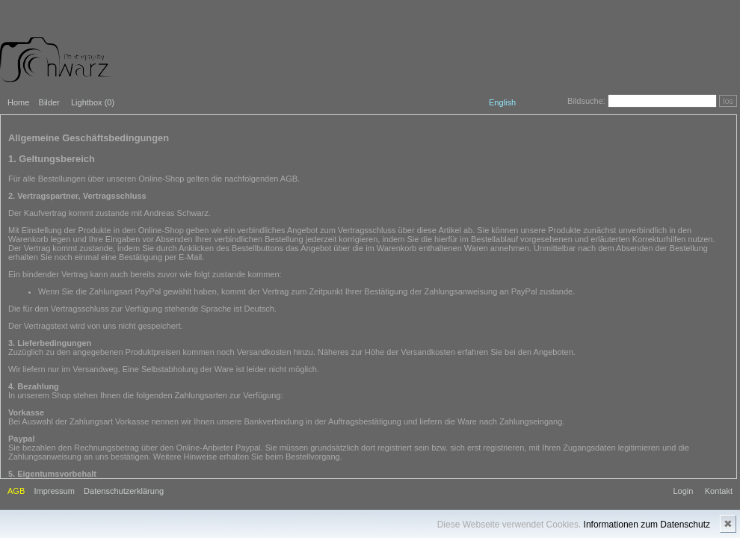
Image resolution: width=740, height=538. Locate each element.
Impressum (54, 490)
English (502, 102)
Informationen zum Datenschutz (647, 524)
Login (683, 490)
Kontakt (719, 490)
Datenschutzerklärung (124, 490)
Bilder (49, 102)
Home (18, 102)
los (728, 100)
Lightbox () (92, 102)
